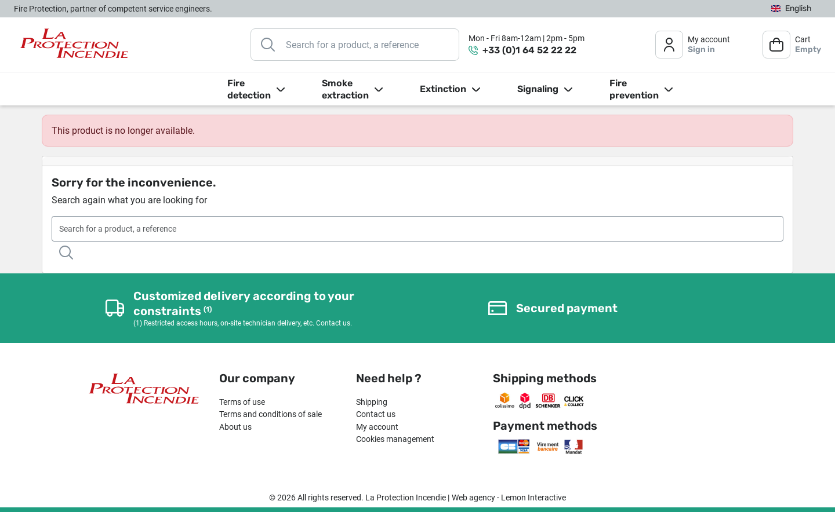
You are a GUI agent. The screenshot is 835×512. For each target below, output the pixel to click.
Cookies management (395, 439)
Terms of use (242, 402)
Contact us (375, 414)
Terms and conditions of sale (270, 414)
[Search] (355, 44)
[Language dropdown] (791, 9)
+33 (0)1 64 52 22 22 (529, 50)
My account (377, 426)
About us (235, 426)
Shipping (371, 402)
